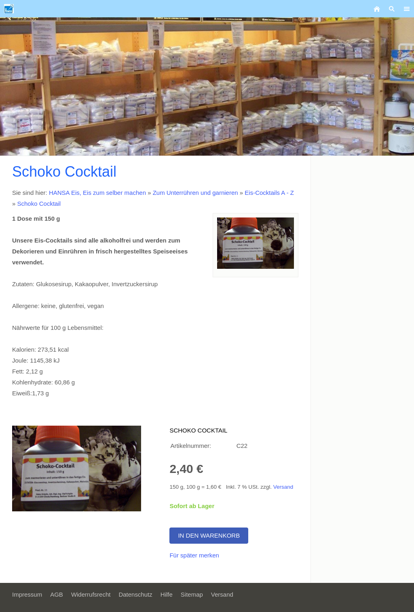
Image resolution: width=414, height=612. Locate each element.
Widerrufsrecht (91, 594)
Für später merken (194, 555)
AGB (56, 594)
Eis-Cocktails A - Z (269, 192)
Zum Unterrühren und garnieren (195, 192)
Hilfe (167, 594)
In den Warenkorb (209, 535)
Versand (283, 487)
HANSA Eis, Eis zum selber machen (97, 192)
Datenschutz (135, 594)
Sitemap (192, 594)
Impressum (27, 594)
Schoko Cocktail (39, 203)
